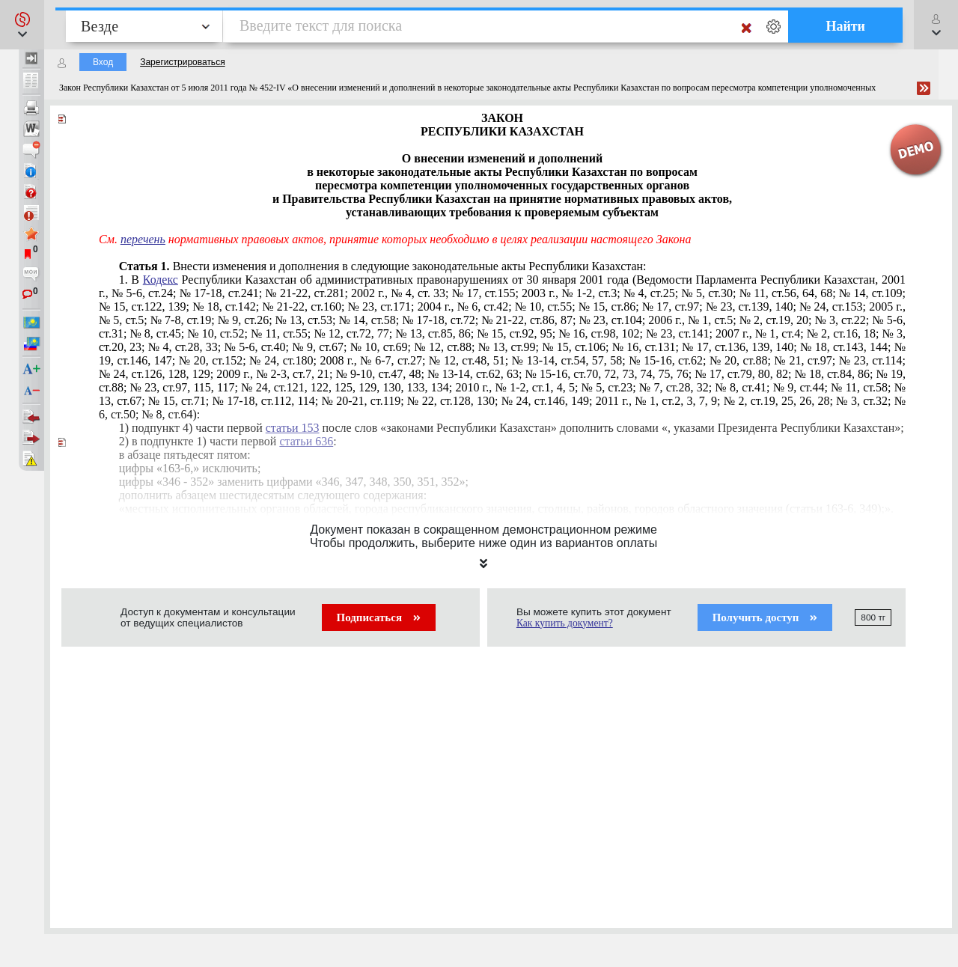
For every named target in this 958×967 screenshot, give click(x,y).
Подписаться (379, 617)
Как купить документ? (564, 623)
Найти (845, 26)
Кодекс (160, 279)
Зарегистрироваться (182, 62)
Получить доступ (765, 617)
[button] (22, 24)
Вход (103, 62)
